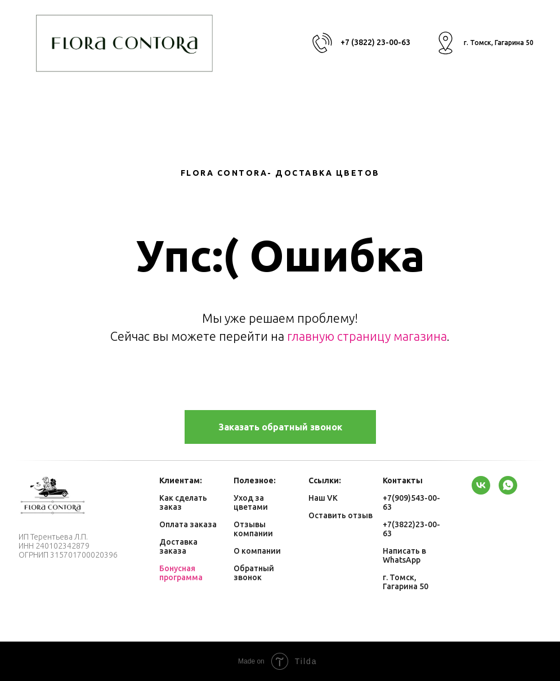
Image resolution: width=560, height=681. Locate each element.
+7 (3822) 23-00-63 (375, 42)
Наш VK (323, 497)
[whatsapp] (508, 485)
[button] (280, 427)
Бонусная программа (181, 573)
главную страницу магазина (367, 336)
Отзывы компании (253, 529)
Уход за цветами (251, 502)
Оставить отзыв (340, 515)
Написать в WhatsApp (404, 555)
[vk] (481, 485)
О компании (257, 550)
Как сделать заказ (183, 502)
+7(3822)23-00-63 (411, 529)
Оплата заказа (188, 524)
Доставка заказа (178, 546)
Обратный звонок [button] (254, 573)
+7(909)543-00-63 (411, 502)
